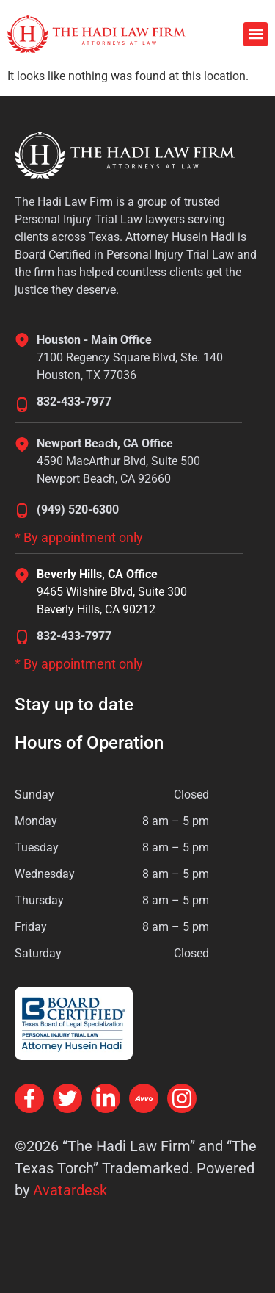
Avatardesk (70, 1190)
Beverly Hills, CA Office (97, 574)
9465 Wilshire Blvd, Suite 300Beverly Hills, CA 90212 (112, 600)
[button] (255, 34)
